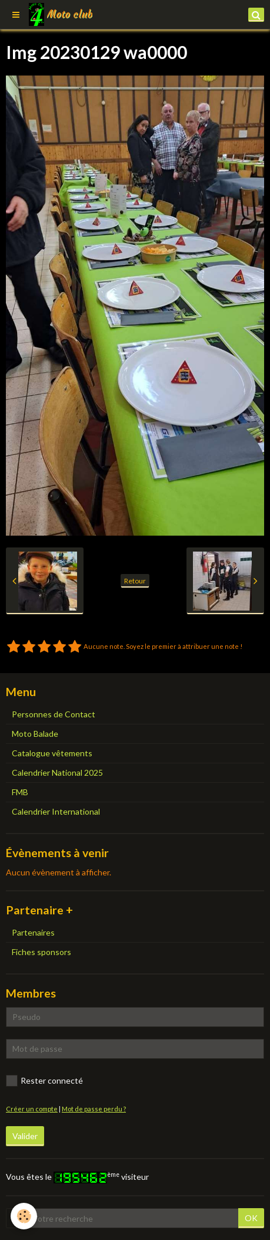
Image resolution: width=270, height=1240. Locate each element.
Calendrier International (56, 811)
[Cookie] (24, 1216)
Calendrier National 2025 (57, 772)
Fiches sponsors (41, 952)
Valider (25, 1136)
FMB (20, 792)
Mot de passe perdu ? (94, 1109)
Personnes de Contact (53, 714)
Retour (135, 580)
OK (251, 1218)
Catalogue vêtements (52, 753)
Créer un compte (32, 1109)
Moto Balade (35, 734)
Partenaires (33, 932)
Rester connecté (44, 1081)
